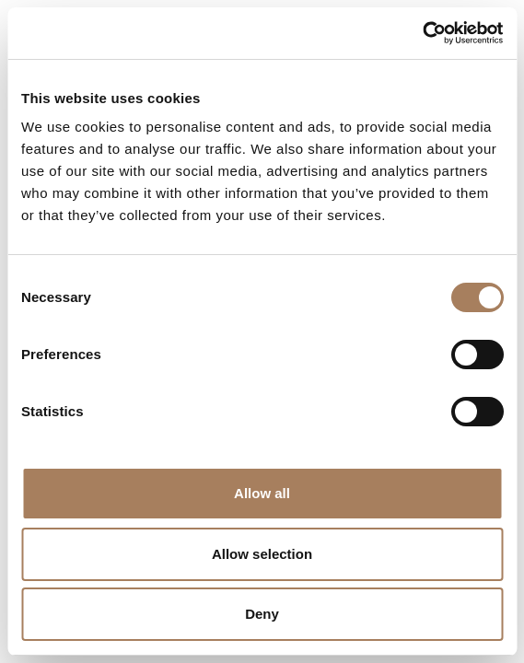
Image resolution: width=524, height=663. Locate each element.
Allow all (262, 493)
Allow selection (262, 554)
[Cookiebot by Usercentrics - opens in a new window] (422, 33)
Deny (262, 614)
